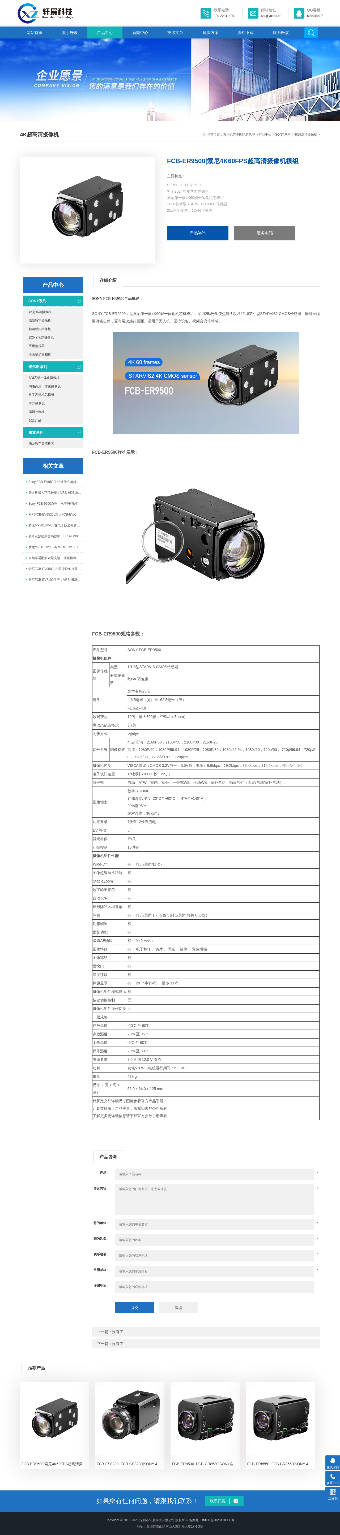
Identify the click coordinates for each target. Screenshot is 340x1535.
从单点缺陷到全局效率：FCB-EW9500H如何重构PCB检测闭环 (55, 536)
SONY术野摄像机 (41, 337)
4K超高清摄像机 (305, 134)
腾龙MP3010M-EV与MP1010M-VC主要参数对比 (55, 547)
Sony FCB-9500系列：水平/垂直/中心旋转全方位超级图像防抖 (55, 503)
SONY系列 (283, 134)
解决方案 (211, 32)
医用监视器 (37, 346)
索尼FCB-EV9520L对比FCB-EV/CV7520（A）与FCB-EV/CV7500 (55, 514)
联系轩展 (281, 32)
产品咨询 (197, 233)
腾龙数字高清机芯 (41, 444)
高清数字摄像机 (40, 320)
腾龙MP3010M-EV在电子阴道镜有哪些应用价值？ (55, 525)
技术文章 (175, 32)
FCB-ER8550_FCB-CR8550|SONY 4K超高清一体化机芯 (281, 1464)
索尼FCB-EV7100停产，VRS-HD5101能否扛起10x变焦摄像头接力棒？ (55, 580)
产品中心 (105, 32)
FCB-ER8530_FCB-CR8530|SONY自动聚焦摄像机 (206, 1464)
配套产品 (35, 420)
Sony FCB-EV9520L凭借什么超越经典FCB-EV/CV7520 (55, 482)
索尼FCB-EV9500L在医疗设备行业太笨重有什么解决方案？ (55, 569)
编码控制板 (37, 412)
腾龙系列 (35, 432)
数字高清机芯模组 (41, 395)
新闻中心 (140, 32)
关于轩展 (70, 32)
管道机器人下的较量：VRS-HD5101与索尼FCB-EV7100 (55, 493)
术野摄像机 (37, 403)
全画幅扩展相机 (40, 354)
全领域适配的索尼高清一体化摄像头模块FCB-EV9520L (55, 558)
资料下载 (246, 32)
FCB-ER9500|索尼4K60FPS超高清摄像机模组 (55, 1464)
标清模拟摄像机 (40, 329)
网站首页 (34, 32)
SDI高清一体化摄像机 (44, 378)
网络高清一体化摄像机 (45, 386)
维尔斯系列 (37, 367)
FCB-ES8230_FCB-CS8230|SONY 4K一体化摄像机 (130, 1464)
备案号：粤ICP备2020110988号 (212, 1520)
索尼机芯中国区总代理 (239, 134)
